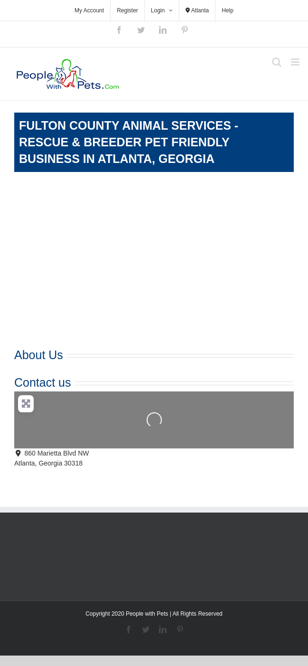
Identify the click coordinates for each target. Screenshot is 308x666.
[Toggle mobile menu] (296, 62)
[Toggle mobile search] (276, 62)
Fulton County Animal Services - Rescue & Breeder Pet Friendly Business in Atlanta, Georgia (128, 142)
